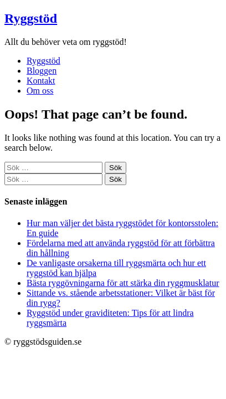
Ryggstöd (30, 18)
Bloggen (41, 70)
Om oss (40, 90)
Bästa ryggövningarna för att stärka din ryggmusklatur (123, 283)
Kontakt (41, 80)
